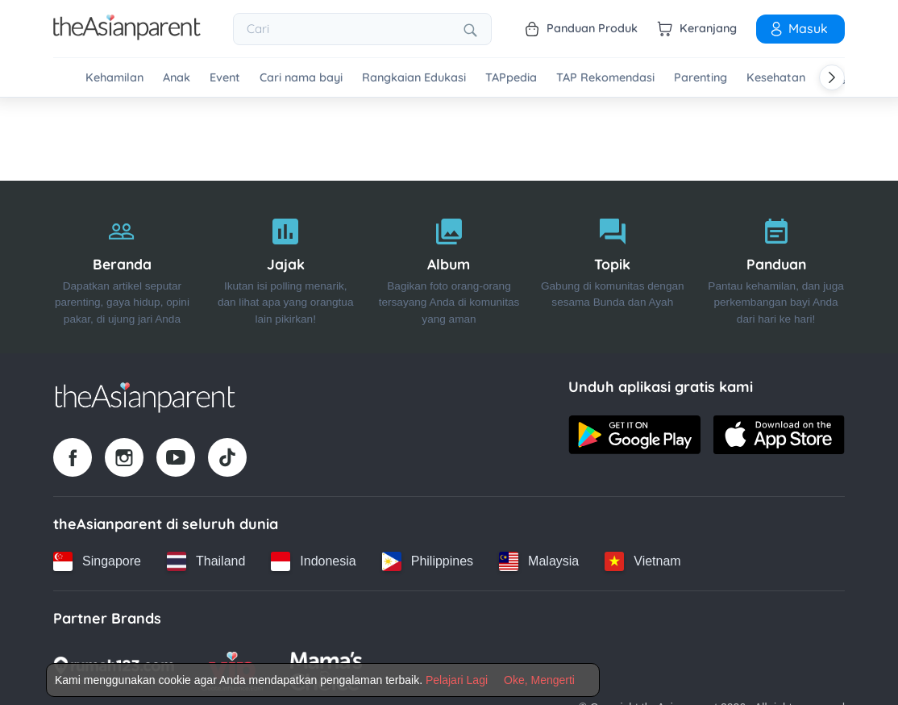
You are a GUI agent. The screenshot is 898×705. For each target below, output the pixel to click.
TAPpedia (511, 78)
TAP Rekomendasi (605, 78)
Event (225, 78)
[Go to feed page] (127, 35)
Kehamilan (114, 78)
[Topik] (612, 267)
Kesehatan (775, 78)
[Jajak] (286, 267)
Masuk (798, 28)
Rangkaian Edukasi (414, 78)
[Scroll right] (832, 77)
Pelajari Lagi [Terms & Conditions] (457, 680)
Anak (176, 78)
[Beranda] (122, 267)
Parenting (700, 78)
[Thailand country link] (206, 561)
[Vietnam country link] (642, 561)
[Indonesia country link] (313, 561)
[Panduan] (776, 267)
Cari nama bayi (301, 78)
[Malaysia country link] (539, 561)
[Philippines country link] (427, 561)
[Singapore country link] (97, 561)
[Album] (449, 267)
